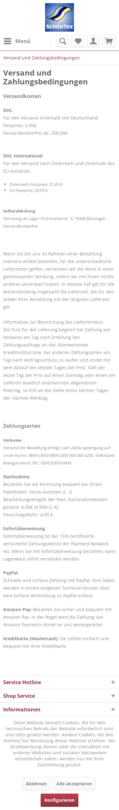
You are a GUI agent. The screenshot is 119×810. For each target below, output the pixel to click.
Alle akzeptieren (74, 784)
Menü (17, 40)
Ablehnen (36, 784)
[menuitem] (17, 41)
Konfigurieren (59, 800)
